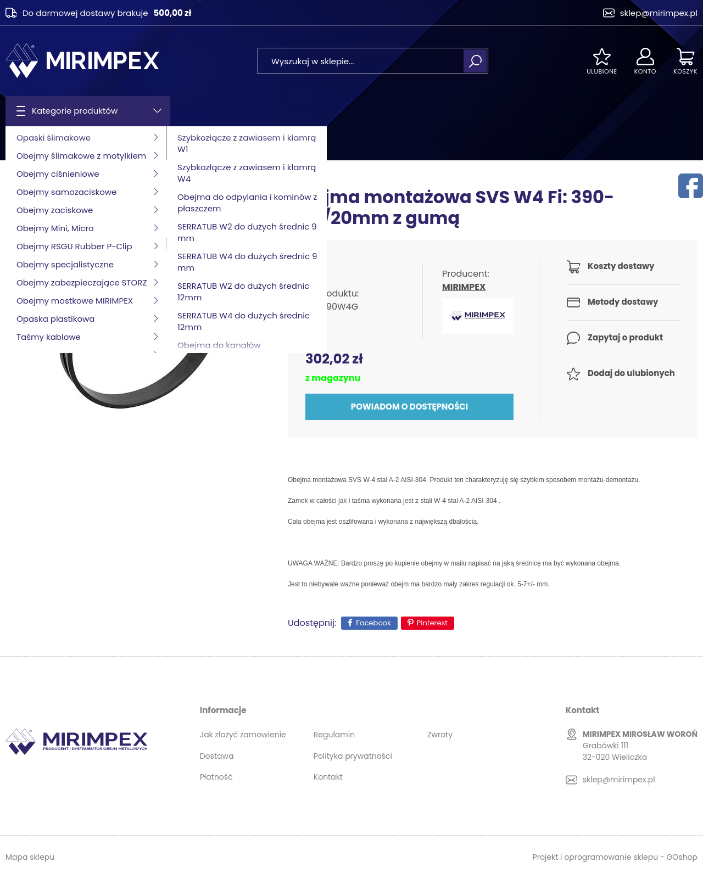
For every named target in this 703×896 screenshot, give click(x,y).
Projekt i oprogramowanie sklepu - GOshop (615, 857)
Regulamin (334, 734)
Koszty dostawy (621, 266)
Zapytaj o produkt (625, 337)
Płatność (216, 776)
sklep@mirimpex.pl (659, 13)
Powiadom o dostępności (409, 406)
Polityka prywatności (353, 756)
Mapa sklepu (29, 857)
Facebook (373, 623)
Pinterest (432, 623)
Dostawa (217, 756)
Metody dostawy (623, 301)
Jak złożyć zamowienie (243, 734)
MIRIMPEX (464, 287)
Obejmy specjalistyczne (117, 143)
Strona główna (33, 143)
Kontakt (328, 776)
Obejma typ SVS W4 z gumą (227, 143)
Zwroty (440, 734)
